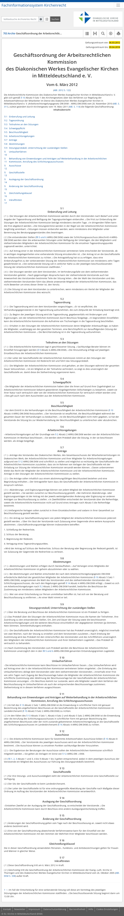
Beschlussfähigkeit (18, 132)
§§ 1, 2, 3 (12, 758)
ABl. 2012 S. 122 (62, 90)
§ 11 (5, 160)
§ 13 (5, 174)
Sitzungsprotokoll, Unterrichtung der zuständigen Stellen (38, 147)
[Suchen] (55, 19)
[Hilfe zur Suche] (40, 19)
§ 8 (5, 143)
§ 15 (5, 188)
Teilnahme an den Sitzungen (23, 124)
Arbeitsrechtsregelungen (22, 136)
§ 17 (5, 201)
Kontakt (7, 909)
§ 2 (5, 120)
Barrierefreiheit (77, 909)
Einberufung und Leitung (22, 116)
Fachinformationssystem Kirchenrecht (34, 5)
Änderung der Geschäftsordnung (26, 186)
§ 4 (5, 128)
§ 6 (5, 136)
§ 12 (5, 167)
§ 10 (23, 97)
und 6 (44, 237)
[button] (95, 33)
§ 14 (5, 181)
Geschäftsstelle (17, 172)
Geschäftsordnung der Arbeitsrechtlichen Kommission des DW (46, 33)
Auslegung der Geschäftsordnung (26, 179)
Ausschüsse (15, 165)
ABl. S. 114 (74, 106)
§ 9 (5, 147)
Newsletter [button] (19, 909)
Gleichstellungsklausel (20, 193)
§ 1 (5, 116)
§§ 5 (38, 237)
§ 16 (5, 195)
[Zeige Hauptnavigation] (118, 5)
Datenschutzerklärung (54, 909)
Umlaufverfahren (18, 151)
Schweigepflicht (17, 128)
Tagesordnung (16, 120)
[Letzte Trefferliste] (47, 19)
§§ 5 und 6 (48, 651)
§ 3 (5, 124)
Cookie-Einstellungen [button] (107, 909)
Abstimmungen (17, 143)
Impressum (34, 909)
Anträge (13, 139)
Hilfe (90, 909)
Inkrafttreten (15, 199)
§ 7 (5, 139)
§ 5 (5, 132)
